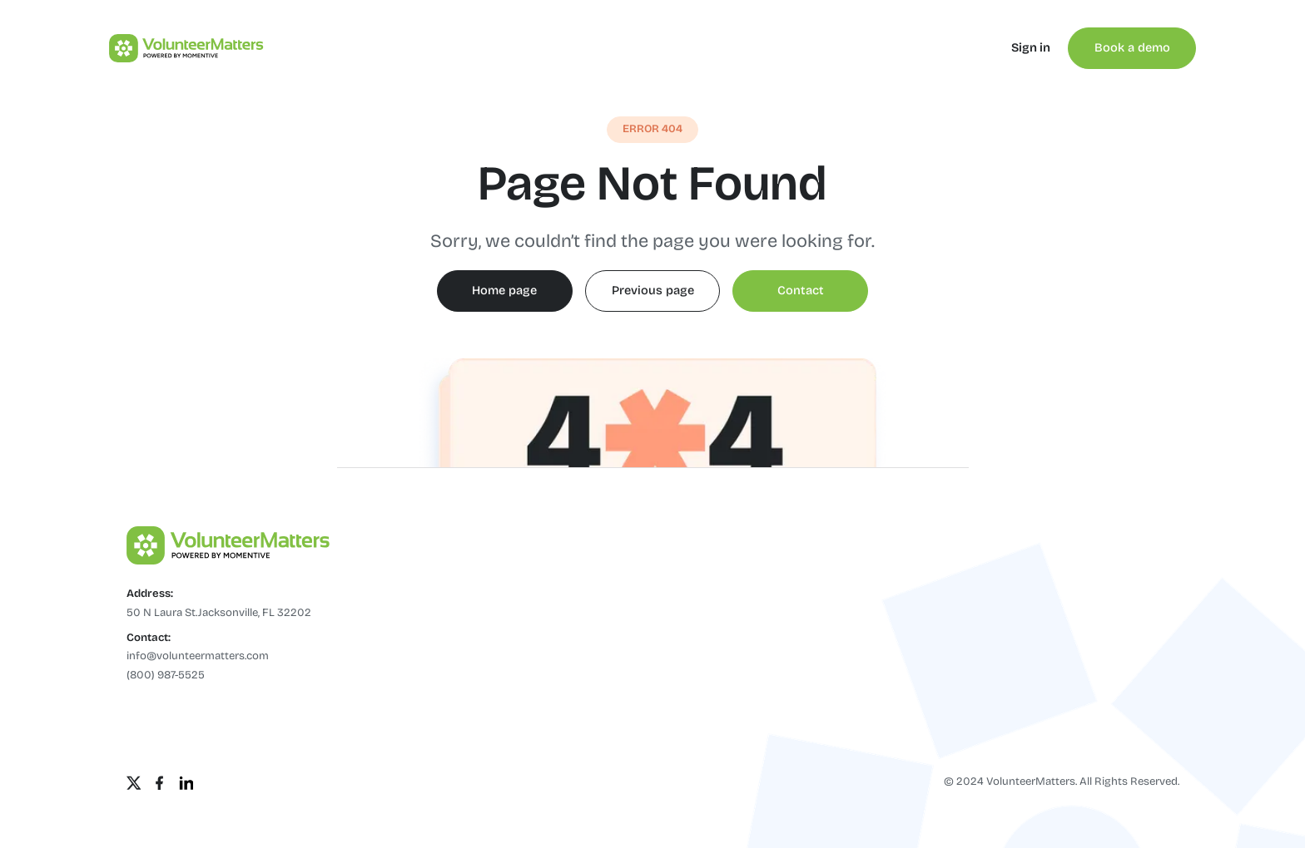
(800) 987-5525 (166, 675)
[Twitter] (134, 783)
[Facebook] (159, 783)
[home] (179, 48)
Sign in (1030, 48)
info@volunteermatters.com (198, 656)
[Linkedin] (186, 783)
